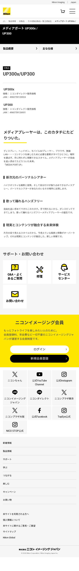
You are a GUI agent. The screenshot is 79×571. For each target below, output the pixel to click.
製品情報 (12, 21)
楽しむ (6, 497)
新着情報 (7, 455)
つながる (7, 488)
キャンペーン (9, 505)
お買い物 (7, 514)
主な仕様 (48, 48)
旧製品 (22, 21)
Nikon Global (9, 551)
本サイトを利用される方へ (16, 528)
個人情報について (11, 534)
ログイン (40, 349)
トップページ (4, 21)
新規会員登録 (39, 358)
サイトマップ (9, 545)
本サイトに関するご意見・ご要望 (19, 540)
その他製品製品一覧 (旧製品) (40, 21)
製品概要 (8, 48)
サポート (7, 472)
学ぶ (5, 480)
